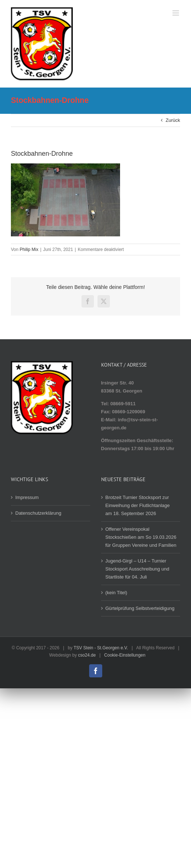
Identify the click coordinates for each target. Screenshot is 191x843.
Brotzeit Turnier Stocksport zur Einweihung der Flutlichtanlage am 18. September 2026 (138, 505)
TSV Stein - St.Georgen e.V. (100, 647)
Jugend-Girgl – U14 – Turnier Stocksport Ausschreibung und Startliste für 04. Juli (138, 569)
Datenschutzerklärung (38, 513)
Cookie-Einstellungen (124, 655)
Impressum (27, 497)
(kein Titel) (116, 592)
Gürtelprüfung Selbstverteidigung (140, 608)
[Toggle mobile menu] (176, 13)
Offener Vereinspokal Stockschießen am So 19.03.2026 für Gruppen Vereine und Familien (141, 537)
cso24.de (87, 655)
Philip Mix (29, 249)
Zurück (173, 120)
